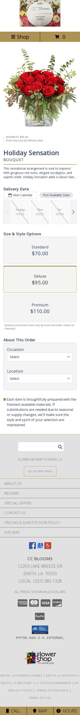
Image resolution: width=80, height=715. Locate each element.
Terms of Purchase (53, 690)
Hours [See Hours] (66, 711)
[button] (40, 630)
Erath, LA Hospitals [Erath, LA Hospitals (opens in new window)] (63, 675)
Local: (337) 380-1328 (40, 581)
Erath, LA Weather (16, 683)
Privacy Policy (21, 690)
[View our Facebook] (32, 547)
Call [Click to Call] (13, 711)
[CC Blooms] (40, 25)
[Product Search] (41, 446)
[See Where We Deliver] (40, 471)
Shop (20, 36)
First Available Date (56, 195)
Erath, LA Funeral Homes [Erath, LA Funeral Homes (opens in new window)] (21, 675)
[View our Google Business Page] (40, 547)
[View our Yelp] (47, 547)
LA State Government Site (57, 683)
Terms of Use (40, 698)
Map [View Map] (40, 711)
